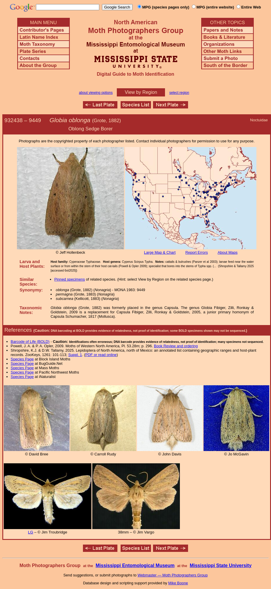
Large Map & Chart (160, 252)
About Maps (227, 252)
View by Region (141, 92)
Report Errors (196, 252)
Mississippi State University (221, 565)
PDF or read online (101, 355)
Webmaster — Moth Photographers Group (173, 575)
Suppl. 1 (75, 355)
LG (30, 532)
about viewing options (95, 93)
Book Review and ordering (176, 346)
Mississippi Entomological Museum (134, 565)
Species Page (22, 359)
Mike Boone (178, 583)
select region (179, 93)
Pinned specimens (69, 279)
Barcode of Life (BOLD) (30, 341)
